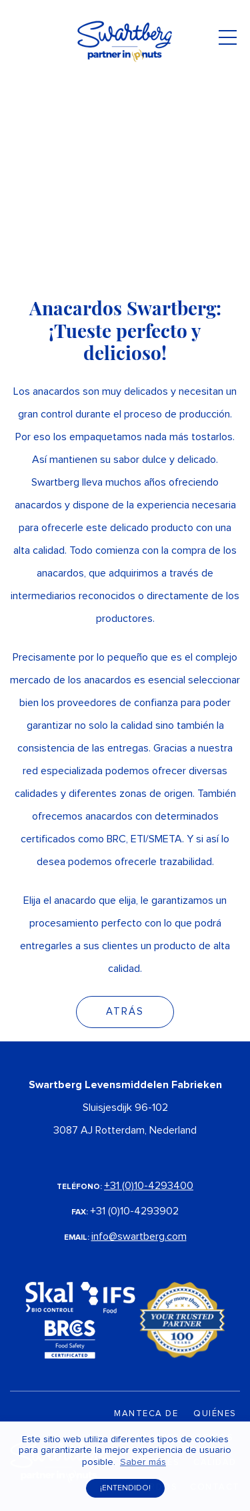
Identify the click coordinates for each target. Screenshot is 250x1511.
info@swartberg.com (139, 1236)
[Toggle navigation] (227, 41)
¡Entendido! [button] (125, 1488)
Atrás (125, 1012)
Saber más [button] (143, 1462)
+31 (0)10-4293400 (148, 1185)
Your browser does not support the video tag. (125, 133)
